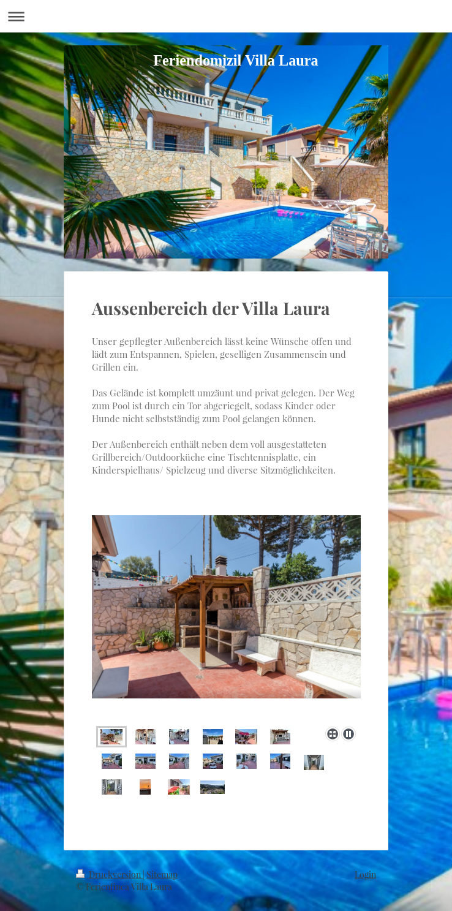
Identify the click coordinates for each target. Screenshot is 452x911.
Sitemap (162, 874)
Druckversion (109, 874)
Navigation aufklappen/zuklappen (226, 16)
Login (365, 874)
